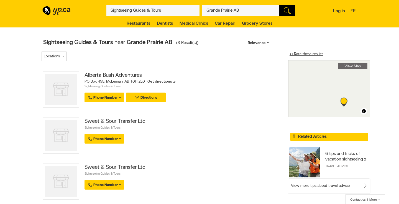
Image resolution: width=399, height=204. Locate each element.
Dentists (165, 23)
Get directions (159, 82)
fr (354, 11)
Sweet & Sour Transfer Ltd (115, 121)
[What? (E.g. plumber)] (153, 10)
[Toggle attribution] (363, 111)
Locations (52, 56)
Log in (339, 11)
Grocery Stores (257, 23)
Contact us (357, 200)
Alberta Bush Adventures (113, 75)
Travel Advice (337, 166)
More (373, 200)
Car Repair (225, 23)
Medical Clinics (194, 23)
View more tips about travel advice (320, 186)
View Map (352, 66)
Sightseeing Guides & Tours (103, 86)
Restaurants (138, 23)
